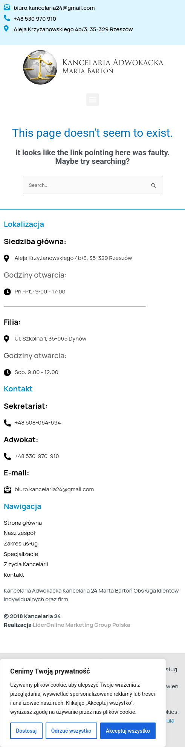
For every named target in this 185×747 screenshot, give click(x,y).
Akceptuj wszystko (128, 731)
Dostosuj (26, 731)
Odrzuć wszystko (71, 731)
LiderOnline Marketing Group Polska (81, 625)
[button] (92, 99)
